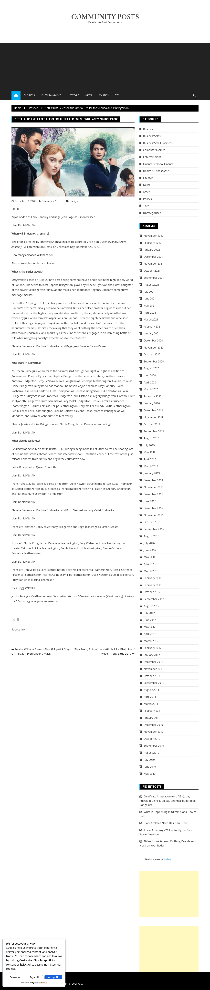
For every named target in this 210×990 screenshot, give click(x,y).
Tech (118, 95)
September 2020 (154, 361)
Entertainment (51, 95)
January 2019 (152, 473)
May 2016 (150, 557)
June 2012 (150, 620)
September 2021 (154, 277)
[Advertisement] (105, 66)
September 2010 (154, 746)
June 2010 (150, 767)
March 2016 (151, 571)
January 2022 (152, 250)
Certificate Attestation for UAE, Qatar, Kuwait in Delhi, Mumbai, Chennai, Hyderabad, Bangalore (167, 801)
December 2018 (153, 480)
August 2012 (151, 606)
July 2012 (149, 613)
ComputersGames (154, 150)
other (146, 192)
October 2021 (152, 271)
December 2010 (153, 725)
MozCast (167, 859)
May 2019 (150, 452)
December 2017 (153, 494)
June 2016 (150, 550)
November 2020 (153, 347)
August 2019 (151, 438)
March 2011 (151, 704)
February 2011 (152, 711)
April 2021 (150, 312)
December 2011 (153, 662)
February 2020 (152, 396)
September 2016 (154, 529)
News (88, 95)
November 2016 (153, 515)
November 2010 (153, 732)
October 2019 (152, 424)
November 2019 (153, 417)
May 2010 (150, 774)
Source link (18, 629)
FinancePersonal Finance (158, 164)
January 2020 (152, 403)
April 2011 (150, 697)
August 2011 (151, 690)
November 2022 (153, 236)
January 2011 (152, 718)
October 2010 (152, 739)
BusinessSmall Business (158, 143)
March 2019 (151, 466)
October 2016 (152, 522)
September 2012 (154, 599)
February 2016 (152, 578)
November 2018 (153, 487)
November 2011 (153, 669)
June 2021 (150, 298)
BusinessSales (152, 136)
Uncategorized (152, 213)
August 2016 (151, 536)
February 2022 (152, 243)
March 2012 (151, 641)
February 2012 (152, 648)
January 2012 (152, 655)
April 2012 (150, 634)
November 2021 (153, 264)
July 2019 (149, 445)
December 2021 (153, 257)
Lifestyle (73, 95)
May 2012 (150, 627)
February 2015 (152, 585)
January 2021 (152, 333)
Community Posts (105, 17)
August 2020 (151, 368)
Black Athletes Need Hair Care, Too (165, 823)
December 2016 (153, 508)
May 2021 (150, 306)
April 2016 (150, 564)
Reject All (34, 977)
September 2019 (154, 431)
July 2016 (149, 543)
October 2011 (152, 676)
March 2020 (151, 389)
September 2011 (154, 683)
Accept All (53, 977)
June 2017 (150, 501)
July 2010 (149, 760)
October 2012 (152, 592)
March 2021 (151, 319)
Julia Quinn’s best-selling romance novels (64, 280)
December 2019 (153, 410)
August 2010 (151, 753)
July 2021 (149, 292)
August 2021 (151, 285)
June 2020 (150, 375)
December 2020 (153, 340)
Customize (15, 977)
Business (29, 95)
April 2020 (150, 382)
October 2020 (152, 354)
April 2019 (150, 459)
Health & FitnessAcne (156, 171)
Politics (103, 95)
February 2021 (152, 327)
